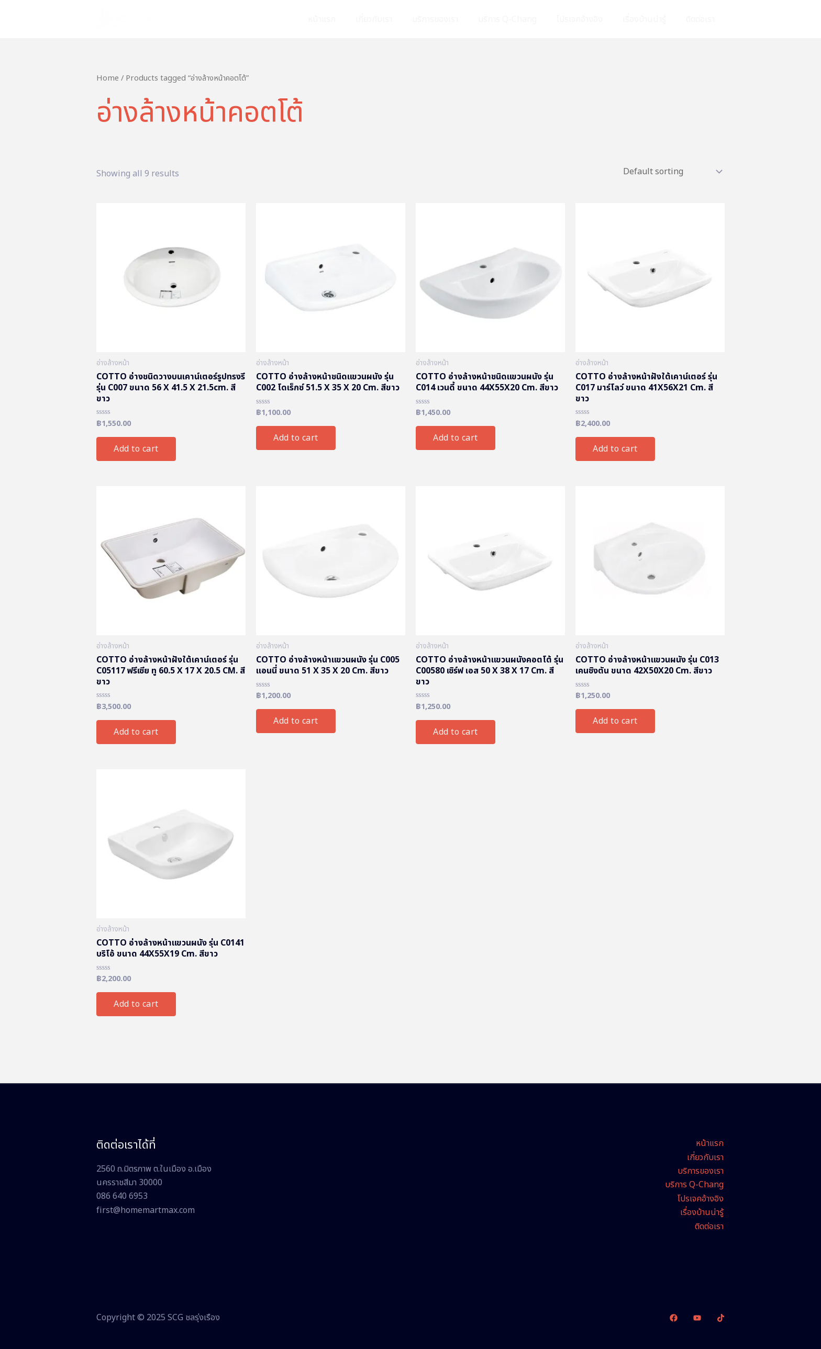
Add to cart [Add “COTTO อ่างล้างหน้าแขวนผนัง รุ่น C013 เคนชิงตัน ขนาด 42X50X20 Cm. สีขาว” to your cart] (615, 721)
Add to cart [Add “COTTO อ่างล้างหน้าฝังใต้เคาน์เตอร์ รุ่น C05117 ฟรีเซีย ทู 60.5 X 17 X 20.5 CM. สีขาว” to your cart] (136, 732)
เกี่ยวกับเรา (391, 19)
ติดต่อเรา (701, 19)
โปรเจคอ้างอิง (587, 19)
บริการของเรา (449, 19)
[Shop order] (672, 171)
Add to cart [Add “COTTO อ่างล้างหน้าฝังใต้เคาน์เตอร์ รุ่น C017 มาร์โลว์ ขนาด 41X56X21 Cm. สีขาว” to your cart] (615, 449)
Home (107, 78)
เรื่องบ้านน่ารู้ (649, 19)
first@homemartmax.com (145, 1210)
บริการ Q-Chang (518, 19)
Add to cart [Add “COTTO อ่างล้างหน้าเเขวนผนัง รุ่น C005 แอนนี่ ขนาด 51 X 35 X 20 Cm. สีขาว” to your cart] (295, 721)
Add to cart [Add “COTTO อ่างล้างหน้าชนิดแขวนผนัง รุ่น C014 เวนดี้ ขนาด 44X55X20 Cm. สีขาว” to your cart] (455, 438)
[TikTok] (721, 1318)
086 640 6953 (122, 1196)
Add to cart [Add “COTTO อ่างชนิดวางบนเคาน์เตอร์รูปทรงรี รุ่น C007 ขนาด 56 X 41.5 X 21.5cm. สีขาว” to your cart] (136, 449)
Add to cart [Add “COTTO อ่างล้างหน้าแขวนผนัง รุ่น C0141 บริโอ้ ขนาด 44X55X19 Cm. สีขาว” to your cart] (136, 1004)
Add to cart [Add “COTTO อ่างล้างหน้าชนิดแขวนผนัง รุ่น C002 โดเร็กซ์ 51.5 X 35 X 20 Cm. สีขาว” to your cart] (295, 438)
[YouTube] (697, 1318)
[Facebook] (674, 1318)
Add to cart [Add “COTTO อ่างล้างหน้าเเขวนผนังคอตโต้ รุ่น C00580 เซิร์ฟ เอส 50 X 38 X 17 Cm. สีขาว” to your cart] (455, 732)
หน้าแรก (342, 19)
